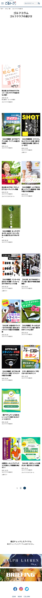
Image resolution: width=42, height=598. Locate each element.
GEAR (14, 596)
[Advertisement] (21, 40)
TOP (1, 8)
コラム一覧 (7, 8)
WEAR (20, 596)
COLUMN (27, 596)
